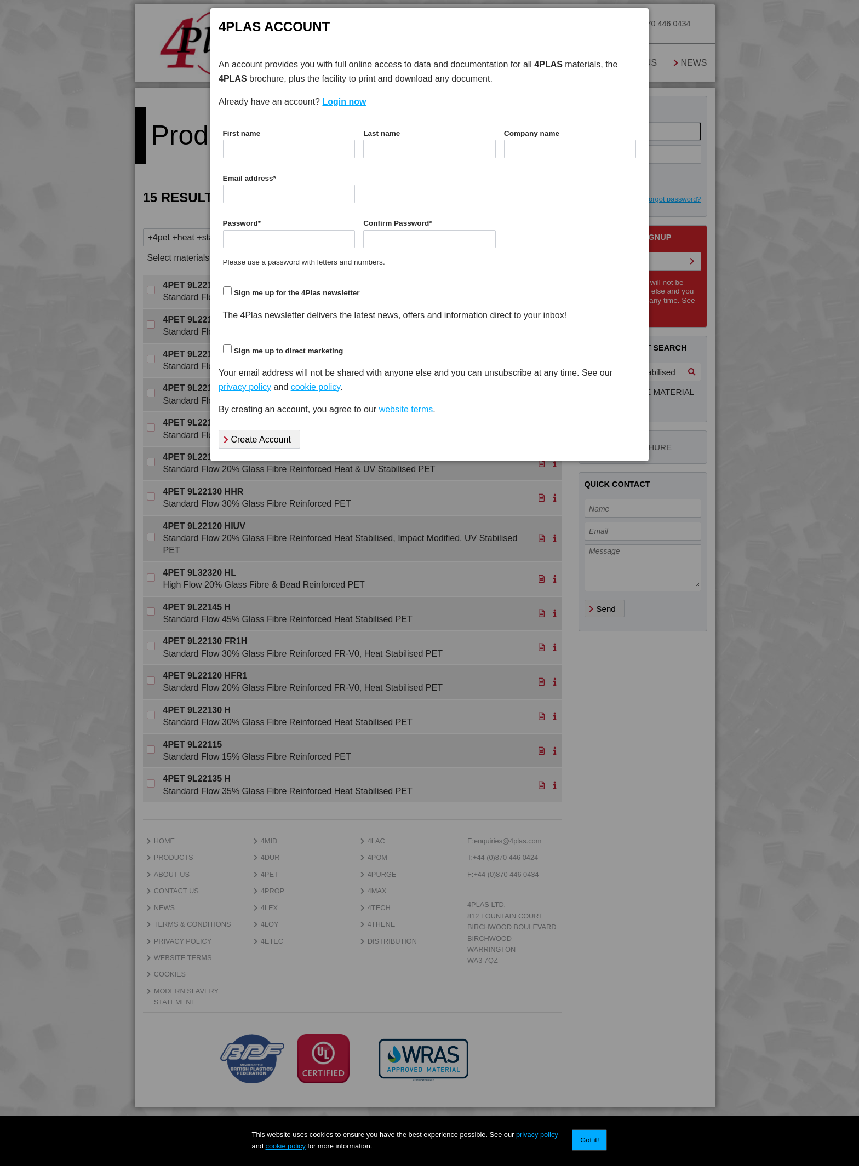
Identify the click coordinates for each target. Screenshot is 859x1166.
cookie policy (286, 1146)
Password (242, 223)
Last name (381, 133)
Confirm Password (397, 223)
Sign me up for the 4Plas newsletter (297, 293)
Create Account (257, 439)
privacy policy (537, 1134)
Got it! (589, 1140)
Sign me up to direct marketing (288, 351)
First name (242, 133)
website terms (406, 409)
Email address (249, 178)
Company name (531, 133)
